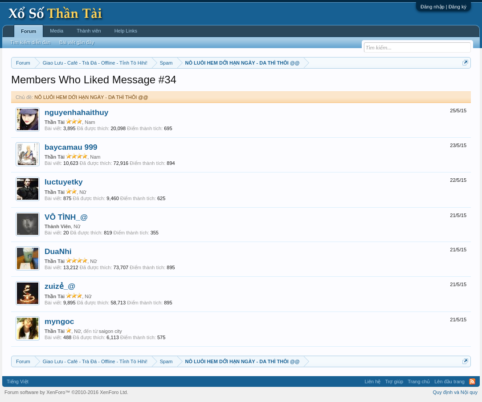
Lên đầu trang (449, 381)
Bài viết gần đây (76, 42)
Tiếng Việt (18, 381)
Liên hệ (372, 381)
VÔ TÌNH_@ (66, 217)
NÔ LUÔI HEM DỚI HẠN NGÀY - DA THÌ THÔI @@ (91, 97)
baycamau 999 (71, 147)
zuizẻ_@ (60, 286)
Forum (28, 31)
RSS (472, 381)
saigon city (110, 331)
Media (56, 30)
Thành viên (89, 30)
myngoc (59, 321)
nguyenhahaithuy (76, 112)
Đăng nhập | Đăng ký (443, 6)
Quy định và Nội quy (455, 392)
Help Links (125, 30)
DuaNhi (58, 251)
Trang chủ (419, 381)
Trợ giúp (394, 381)
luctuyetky (64, 181)
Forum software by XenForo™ (66, 392)
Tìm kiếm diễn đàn (30, 42)
